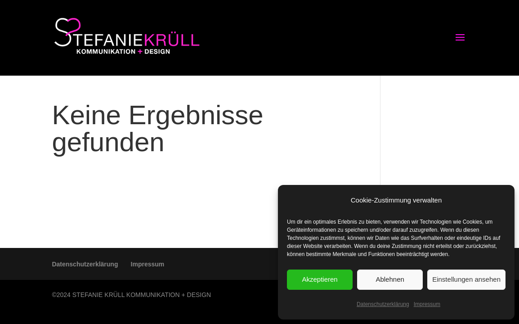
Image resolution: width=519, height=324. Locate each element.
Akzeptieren (319, 279)
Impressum (427, 304)
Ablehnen (390, 279)
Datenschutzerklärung (383, 304)
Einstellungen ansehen (466, 279)
